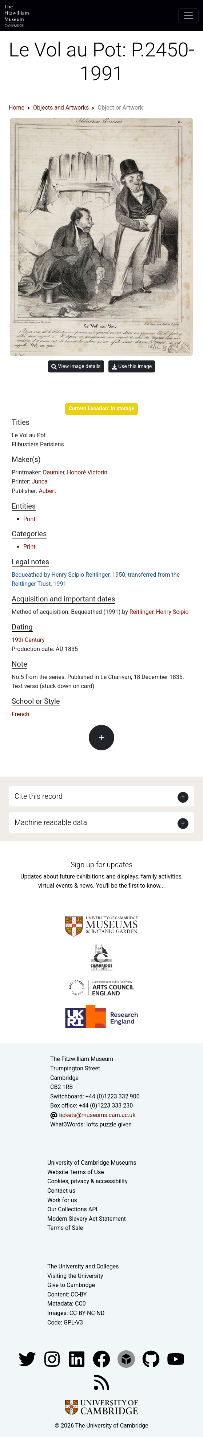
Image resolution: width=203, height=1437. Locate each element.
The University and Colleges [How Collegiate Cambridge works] (83, 1266)
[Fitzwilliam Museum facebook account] (77, 1358)
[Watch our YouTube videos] (175, 1358)
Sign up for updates (101, 864)
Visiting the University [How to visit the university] (75, 1275)
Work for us (62, 1200)
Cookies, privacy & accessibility (87, 1181)
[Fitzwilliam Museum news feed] (101, 1381)
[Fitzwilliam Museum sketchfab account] (127, 1358)
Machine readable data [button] (51, 822)
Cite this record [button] (39, 796)
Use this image (132, 366)
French (20, 714)
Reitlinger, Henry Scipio (159, 611)
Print (29, 519)
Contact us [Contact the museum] (61, 1190)
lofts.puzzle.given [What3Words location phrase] (108, 1124)
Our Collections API (72, 1209)
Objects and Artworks (61, 107)
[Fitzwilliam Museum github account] (151, 1358)
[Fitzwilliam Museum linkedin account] (102, 1358)
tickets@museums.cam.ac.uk (97, 1115)
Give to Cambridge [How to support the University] (71, 1285)
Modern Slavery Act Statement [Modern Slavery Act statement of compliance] (86, 1218)
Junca (40, 481)
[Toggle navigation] (188, 15)
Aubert (47, 490)
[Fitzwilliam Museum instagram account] (52, 1358)
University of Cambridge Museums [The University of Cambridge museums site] (91, 1162)
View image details (76, 366)
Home (16, 107)
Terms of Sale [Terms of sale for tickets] (65, 1227)
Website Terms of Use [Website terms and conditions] (75, 1172)
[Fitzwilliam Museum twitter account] (28, 1358)
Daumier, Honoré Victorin (75, 472)
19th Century (28, 639)
